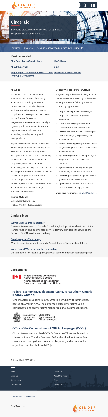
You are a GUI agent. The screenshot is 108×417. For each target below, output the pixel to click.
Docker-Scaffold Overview (67, 72)
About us (14, 376)
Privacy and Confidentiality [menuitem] (24, 396)
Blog (56, 66)
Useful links (60, 61)
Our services (16, 380)
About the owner (19, 66)
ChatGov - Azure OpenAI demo (26, 61)
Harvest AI (58, 384)
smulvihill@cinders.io (87, 193)
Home (13, 371)
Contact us (58, 371)
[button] (88, 5)
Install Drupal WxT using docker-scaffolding (34, 249)
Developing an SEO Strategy (26, 239)
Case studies (16, 384)
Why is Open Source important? (27, 222)
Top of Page (18, 406)
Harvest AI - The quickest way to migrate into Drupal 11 (52, 48)
